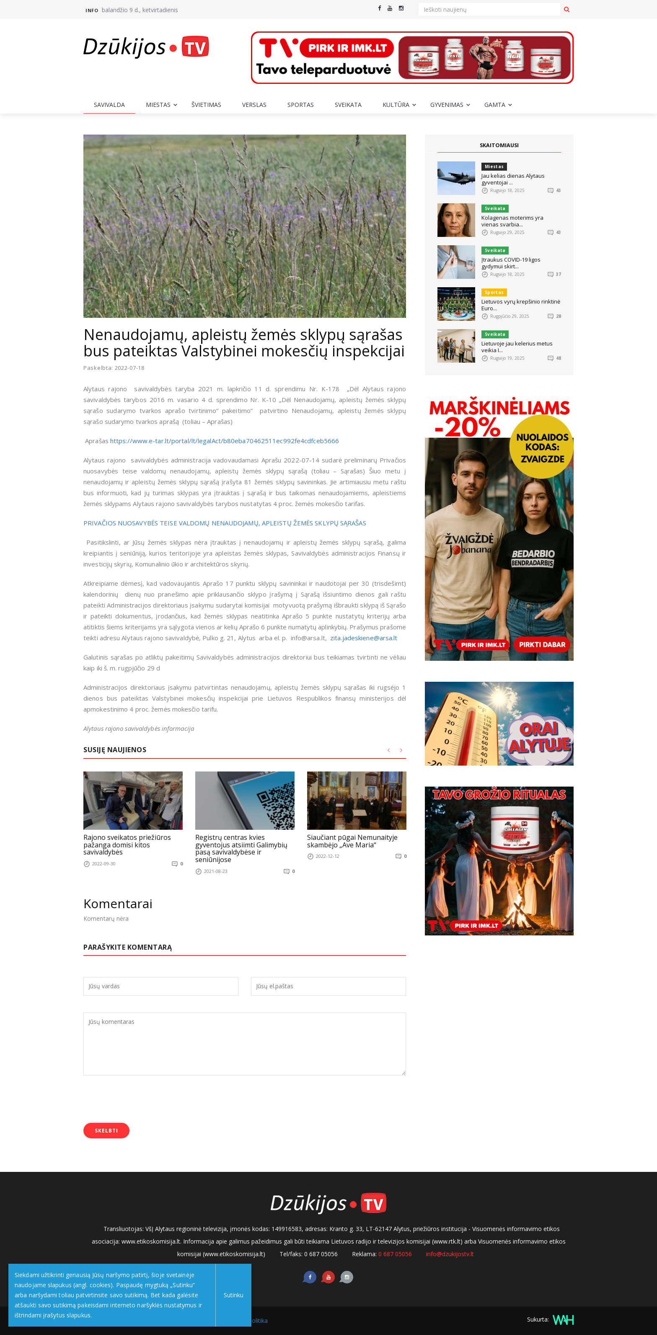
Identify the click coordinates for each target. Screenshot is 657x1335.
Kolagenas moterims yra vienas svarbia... (512, 221)
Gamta (494, 105)
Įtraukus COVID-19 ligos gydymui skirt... (511, 263)
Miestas (158, 105)
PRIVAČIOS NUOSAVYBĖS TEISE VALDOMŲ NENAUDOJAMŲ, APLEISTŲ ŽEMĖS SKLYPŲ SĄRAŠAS (224, 523)
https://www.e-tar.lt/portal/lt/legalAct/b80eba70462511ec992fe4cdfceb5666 (224, 440)
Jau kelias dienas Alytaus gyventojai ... (513, 179)
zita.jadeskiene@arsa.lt (363, 638)
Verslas (254, 105)
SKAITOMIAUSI (499, 145)
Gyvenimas (446, 105)
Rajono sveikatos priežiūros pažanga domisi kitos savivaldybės (127, 845)
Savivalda (109, 105)
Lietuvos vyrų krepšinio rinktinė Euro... (520, 305)
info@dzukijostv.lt (450, 1254)
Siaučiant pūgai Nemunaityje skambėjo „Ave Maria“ (352, 841)
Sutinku (231, 1295)
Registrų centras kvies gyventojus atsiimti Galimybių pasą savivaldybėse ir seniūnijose (241, 848)
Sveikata (348, 105)
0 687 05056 (395, 1254)
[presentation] (147, 1099)
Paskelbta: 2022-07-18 (114, 368)
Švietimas (206, 105)
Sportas (300, 105)
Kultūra (396, 105)
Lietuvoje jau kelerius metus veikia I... (517, 347)
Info (91, 10)
